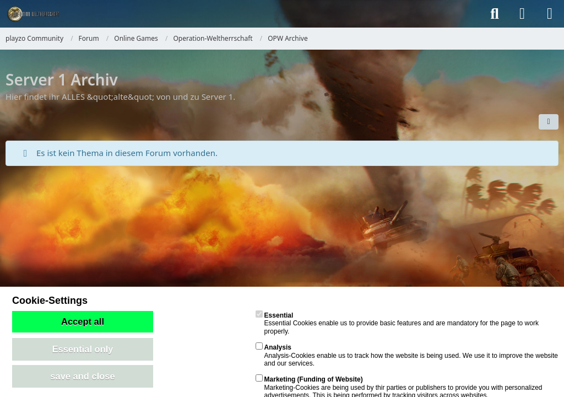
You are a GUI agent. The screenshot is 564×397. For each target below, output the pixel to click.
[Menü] (550, 14)
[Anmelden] (522, 14)
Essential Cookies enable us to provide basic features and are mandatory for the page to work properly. (397, 323)
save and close (82, 376)
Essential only (82, 349)
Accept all (82, 321)
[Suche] (495, 14)
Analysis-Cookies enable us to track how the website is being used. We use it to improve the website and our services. (407, 355)
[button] (548, 122)
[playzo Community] (32, 14)
